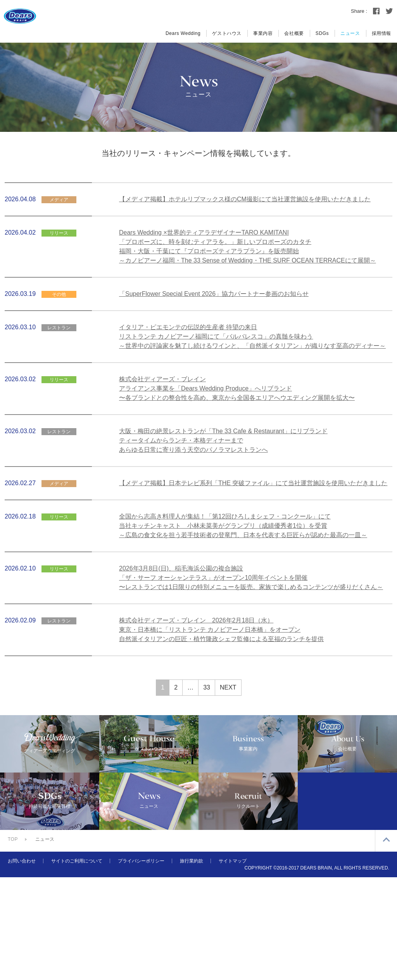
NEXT (228, 687)
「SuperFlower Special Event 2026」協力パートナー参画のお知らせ (214, 293)
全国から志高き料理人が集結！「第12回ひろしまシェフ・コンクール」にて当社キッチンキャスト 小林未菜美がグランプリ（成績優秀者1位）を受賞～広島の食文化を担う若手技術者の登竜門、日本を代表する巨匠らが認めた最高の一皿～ (243, 525)
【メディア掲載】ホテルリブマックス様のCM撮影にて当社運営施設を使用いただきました (245, 199)
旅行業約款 (191, 944)
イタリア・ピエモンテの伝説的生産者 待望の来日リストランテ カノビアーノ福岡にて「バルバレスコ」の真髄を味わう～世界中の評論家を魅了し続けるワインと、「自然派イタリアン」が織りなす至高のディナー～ (252, 336)
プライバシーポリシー (141, 944)
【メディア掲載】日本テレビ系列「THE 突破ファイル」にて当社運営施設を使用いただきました (253, 483)
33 (206, 687)
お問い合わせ (22, 944)
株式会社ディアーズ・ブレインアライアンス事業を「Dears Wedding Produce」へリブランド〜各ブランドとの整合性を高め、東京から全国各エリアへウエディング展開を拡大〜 (237, 388)
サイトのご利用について (76, 944)
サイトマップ (233, 944)
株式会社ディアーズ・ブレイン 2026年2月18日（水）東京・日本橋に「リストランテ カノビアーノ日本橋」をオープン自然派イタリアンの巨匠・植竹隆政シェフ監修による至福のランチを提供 (221, 629)
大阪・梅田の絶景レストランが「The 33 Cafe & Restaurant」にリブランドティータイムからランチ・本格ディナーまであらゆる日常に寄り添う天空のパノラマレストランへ (223, 440)
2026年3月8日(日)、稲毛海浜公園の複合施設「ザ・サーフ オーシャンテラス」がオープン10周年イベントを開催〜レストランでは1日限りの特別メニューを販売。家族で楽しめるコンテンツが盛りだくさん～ (251, 577)
